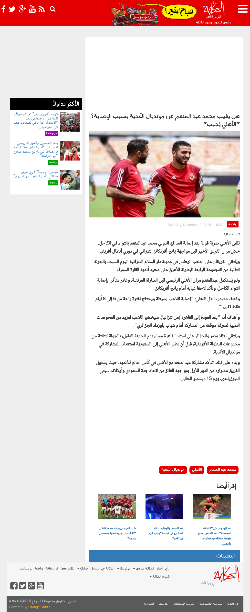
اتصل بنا (149, 604)
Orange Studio (39, 607)
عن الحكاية (233, 604)
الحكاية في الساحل (102, 568)
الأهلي (197, 470)
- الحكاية (228, 235)
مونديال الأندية (173, 470)
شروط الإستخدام (183, 604)
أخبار (159, 568)
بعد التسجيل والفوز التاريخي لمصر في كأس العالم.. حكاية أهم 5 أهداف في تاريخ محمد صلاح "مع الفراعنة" (35, 149)
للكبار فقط (67, 568)
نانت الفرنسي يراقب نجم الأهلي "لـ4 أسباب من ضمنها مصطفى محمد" (117, 533)
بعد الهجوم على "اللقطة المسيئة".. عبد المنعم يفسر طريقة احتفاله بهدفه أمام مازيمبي (214, 536)
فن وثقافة (52, 568)
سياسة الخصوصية (210, 604)
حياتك (82, 568)
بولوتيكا (123, 568)
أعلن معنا (163, 604)
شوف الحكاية (160, 576)
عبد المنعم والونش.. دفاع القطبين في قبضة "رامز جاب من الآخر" (166, 533)
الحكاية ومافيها (143, 568)
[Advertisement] (164, 73)
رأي (167, 568)
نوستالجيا (26, 568)
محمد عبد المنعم (222, 470)
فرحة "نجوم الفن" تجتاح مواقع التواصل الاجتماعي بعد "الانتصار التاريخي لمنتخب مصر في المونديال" (35, 120)
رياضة (232, 224)
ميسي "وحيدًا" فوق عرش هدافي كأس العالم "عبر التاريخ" (35, 174)
